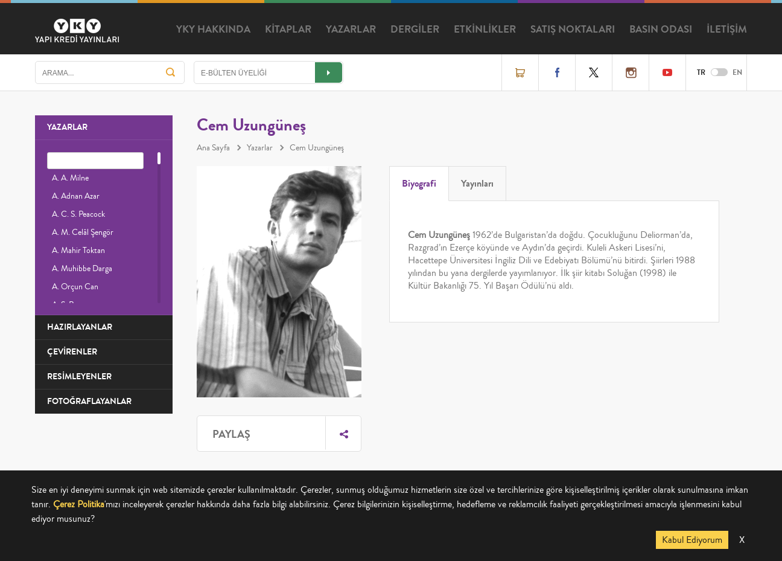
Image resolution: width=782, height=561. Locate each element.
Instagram (630, 72)
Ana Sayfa (213, 148)
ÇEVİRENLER (72, 351)
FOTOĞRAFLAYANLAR (89, 401)
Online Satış (520, 72)
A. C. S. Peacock (78, 214)
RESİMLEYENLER (79, 376)
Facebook (557, 72)
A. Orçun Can (75, 287)
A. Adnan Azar (76, 196)
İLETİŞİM (727, 29)
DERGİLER (414, 29)
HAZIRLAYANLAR (79, 327)
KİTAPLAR (288, 29)
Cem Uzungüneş (317, 148)
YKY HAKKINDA (213, 29)
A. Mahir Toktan (78, 251)
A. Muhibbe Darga (82, 269)
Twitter (594, 72)
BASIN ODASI (660, 29)
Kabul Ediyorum (692, 540)
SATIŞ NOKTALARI (572, 29)
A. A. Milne (70, 178)
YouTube (667, 72)
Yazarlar (260, 148)
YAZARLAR (351, 29)
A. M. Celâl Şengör (82, 232)
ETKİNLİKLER (485, 29)
